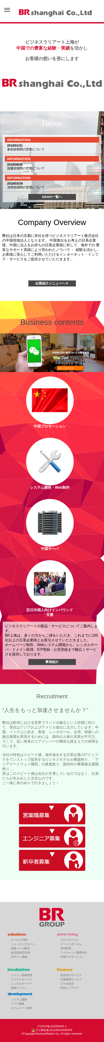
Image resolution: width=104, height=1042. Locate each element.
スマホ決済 (67, 983)
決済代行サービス (71, 975)
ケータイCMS (19, 939)
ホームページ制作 (21, 1008)
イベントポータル (71, 944)
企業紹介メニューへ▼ (52, 283)
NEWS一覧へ (52, 197)
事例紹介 (52, 662)
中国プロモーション (72, 956)
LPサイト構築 (19, 956)
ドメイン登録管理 (21, 975)
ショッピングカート (23, 944)
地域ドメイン (19, 987)
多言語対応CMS (20, 952)
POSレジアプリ (69, 987)
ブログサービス (69, 939)
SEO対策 (65, 948)
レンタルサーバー (21, 983)
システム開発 (19, 999)
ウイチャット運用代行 (73, 952)
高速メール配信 (20, 948)
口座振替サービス (71, 979)
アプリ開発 (17, 1003)
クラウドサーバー (21, 979)
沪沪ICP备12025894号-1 (52, 1026)
